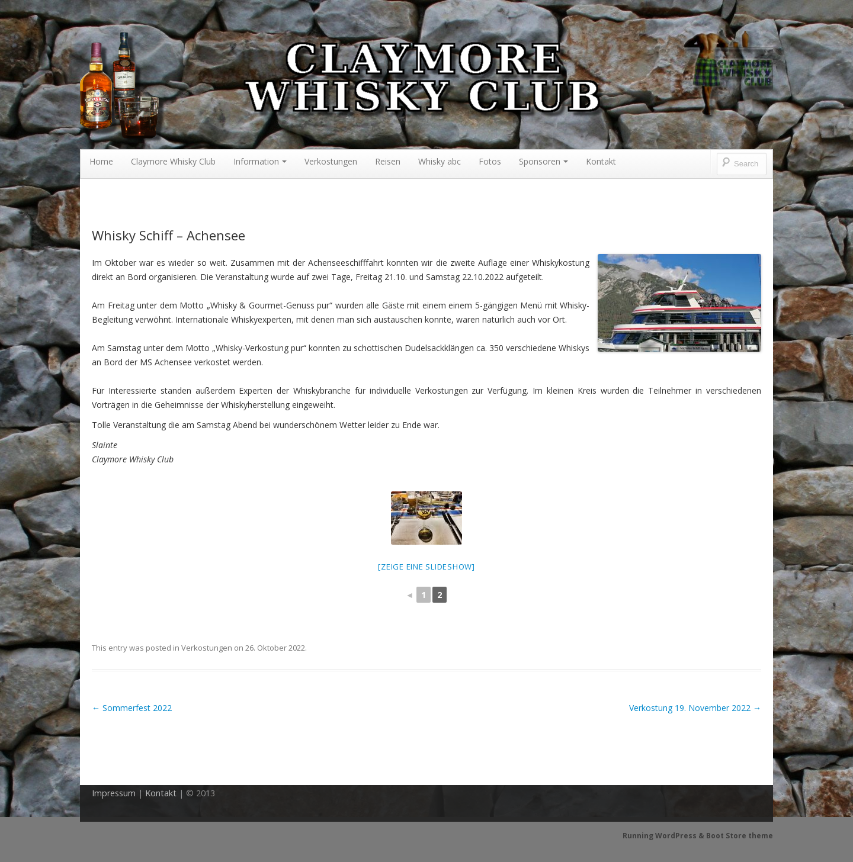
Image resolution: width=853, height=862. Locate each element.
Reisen (387, 161)
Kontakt (601, 161)
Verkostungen (330, 161)
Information (260, 161)
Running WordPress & (664, 836)
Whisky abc (439, 161)
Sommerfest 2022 (132, 707)
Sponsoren (543, 161)
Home (101, 161)
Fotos (490, 161)
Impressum (114, 793)
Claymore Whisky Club (173, 161)
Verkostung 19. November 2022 (695, 707)
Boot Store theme (739, 836)
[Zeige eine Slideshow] (426, 566)
